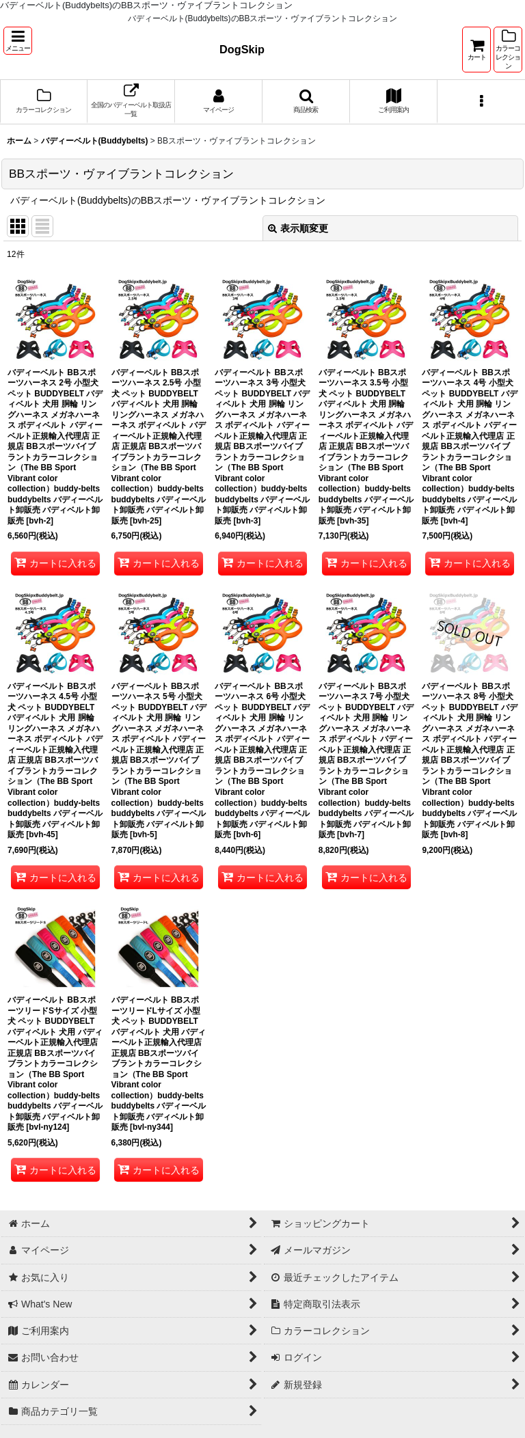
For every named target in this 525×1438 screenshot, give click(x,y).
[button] (17, 41)
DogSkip (242, 49)
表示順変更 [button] (298, 228)
